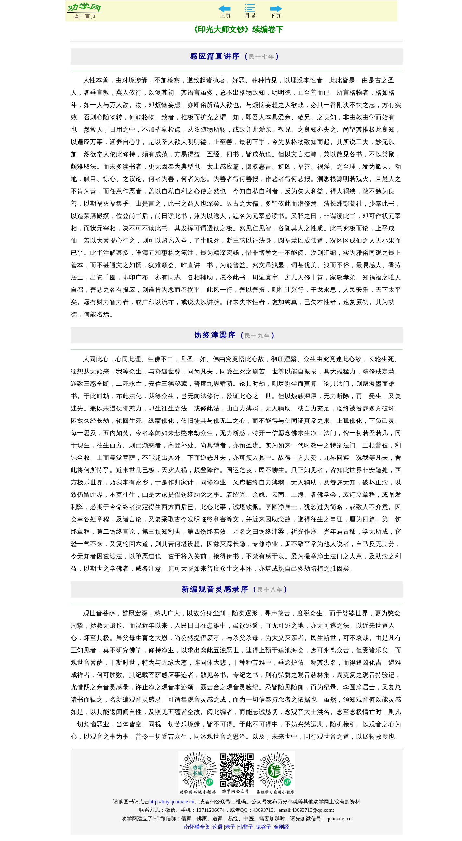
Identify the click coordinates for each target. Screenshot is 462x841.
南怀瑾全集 (197, 827)
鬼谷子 (263, 827)
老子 (230, 827)
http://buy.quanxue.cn (172, 801)
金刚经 (281, 827)
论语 (217, 827)
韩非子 (245, 827)
